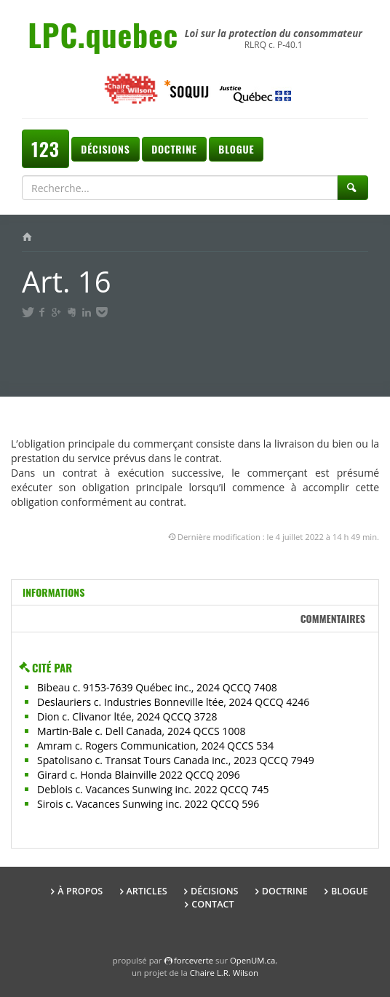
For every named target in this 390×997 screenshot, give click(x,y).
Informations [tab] (53, 592)
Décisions (105, 148)
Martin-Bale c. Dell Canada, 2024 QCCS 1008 (141, 731)
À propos (80, 891)
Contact (212, 904)
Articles (147, 891)
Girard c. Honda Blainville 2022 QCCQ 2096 (138, 775)
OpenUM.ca (252, 960)
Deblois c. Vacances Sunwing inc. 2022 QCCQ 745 (152, 789)
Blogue (236, 148)
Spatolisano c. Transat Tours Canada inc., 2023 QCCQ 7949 (175, 760)
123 (45, 149)
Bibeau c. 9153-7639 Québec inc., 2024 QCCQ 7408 (157, 687)
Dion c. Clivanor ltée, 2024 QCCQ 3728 (127, 716)
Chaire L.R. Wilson (224, 972)
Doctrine (173, 148)
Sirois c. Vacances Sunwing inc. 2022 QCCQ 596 (148, 804)
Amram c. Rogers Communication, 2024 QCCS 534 (155, 745)
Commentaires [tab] (333, 618)
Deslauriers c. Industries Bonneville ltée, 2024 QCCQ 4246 (173, 702)
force (193, 960)
